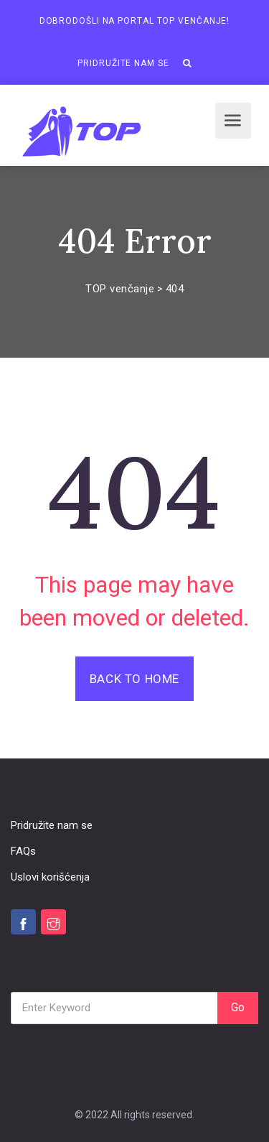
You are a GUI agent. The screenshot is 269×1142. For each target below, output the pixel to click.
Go (238, 1007)
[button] (187, 63)
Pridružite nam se (123, 63)
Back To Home (134, 679)
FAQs (23, 851)
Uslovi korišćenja (50, 877)
